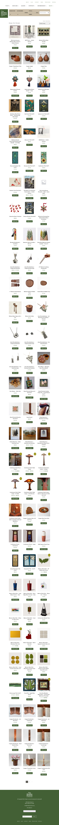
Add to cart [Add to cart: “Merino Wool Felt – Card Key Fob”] (29, 624)
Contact (37, 2)
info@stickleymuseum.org (29, 805)
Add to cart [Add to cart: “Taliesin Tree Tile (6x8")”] (15, 195)
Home (44, 21)
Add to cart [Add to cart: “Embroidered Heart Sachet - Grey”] (29, 95)
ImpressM (40, 799)
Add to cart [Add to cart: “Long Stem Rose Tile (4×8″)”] (15, 575)
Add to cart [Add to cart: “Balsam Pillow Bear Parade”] (43, 46)
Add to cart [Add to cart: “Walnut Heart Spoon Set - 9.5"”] (15, 322)
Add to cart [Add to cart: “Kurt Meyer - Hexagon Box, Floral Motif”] (43, 372)
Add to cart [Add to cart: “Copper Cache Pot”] (15, 773)
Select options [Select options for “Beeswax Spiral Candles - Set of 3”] (29, 248)
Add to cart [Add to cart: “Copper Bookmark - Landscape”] (43, 749)
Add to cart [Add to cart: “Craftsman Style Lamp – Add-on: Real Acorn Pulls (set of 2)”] (43, 499)
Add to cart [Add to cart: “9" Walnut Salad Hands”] (15, 296)
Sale (37, 12)
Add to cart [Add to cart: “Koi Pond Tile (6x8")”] (29, 118)
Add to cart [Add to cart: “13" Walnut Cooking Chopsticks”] (43, 273)
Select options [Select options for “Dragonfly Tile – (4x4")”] (29, 573)
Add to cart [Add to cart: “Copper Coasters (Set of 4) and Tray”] (29, 524)
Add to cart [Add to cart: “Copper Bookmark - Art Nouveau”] (43, 725)
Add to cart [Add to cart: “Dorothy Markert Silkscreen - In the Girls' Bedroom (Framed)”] (43, 700)
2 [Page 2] (29, 781)
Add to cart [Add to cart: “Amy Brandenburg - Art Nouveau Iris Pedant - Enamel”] (43, 323)
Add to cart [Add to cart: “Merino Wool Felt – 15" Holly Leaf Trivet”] (43, 575)
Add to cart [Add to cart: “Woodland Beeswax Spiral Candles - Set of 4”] (43, 248)
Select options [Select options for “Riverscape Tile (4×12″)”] (15, 698)
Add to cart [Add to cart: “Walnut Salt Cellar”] (29, 320)
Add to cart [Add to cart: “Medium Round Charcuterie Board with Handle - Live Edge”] (15, 147)
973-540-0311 (29, 807)
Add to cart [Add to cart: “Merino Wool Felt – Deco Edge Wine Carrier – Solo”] (29, 599)
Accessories (20, 10)
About (27, 2)
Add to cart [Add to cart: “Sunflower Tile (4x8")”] (43, 170)
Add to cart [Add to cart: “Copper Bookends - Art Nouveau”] (15, 725)
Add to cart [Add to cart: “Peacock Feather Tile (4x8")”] (15, 172)
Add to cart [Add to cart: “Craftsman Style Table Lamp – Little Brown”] (29, 498)
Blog (32, 2)
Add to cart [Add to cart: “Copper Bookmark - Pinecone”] (29, 749)
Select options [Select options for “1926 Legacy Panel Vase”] (44, 549)
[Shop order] (44, 23)
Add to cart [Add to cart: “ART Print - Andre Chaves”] (29, 46)
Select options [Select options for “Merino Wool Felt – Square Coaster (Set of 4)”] (44, 648)
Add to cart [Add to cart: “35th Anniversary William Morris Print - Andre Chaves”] (15, 47)
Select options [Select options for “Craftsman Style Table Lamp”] (29, 474)
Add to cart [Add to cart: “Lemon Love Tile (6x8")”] (43, 118)
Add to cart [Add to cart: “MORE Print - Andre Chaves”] (43, 146)
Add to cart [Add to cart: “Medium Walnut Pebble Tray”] (29, 297)
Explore (15, 5)
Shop (50, 5)
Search (34, 816)
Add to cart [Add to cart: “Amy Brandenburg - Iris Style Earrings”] (15, 372)
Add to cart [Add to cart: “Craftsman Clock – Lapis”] (29, 549)
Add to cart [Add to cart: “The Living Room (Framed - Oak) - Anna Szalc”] (43, 198)
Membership (41, 5)
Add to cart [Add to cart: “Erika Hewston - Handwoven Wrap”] (43, 423)
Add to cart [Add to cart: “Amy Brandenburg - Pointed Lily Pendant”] (29, 372)
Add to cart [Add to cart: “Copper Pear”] (43, 71)
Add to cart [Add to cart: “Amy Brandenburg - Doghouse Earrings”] (29, 273)
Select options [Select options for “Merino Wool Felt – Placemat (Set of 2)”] (15, 648)
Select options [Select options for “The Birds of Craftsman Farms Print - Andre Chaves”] (29, 198)
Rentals (54, 2)
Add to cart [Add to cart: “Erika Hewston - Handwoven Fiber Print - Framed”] (43, 449)
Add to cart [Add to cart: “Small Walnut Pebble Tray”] (43, 296)
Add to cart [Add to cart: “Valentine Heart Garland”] (15, 221)
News (42, 2)
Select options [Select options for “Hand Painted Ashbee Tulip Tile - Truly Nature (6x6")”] (44, 398)
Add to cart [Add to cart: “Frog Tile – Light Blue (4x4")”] (29, 699)
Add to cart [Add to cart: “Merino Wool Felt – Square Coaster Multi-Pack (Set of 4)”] (43, 674)
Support (31, 5)
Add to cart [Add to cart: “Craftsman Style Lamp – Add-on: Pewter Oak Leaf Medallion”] (15, 525)
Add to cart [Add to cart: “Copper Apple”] (29, 71)
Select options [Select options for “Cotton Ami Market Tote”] (44, 622)
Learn (23, 5)
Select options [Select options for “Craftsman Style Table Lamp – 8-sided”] (15, 498)
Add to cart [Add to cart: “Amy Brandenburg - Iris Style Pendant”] (43, 348)
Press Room (47, 2)
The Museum (4, 13)
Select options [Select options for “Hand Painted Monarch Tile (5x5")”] (29, 397)
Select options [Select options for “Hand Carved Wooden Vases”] (44, 95)
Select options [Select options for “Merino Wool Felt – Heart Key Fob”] (29, 648)
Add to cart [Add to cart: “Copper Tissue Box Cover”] (29, 773)
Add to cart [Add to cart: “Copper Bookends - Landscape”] (29, 725)
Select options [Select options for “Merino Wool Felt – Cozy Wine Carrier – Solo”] (15, 599)
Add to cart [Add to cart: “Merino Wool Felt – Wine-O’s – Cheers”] (43, 599)
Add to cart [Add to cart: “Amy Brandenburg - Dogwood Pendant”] (15, 348)
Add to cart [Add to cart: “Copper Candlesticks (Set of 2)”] (43, 774)
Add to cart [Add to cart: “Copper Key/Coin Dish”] (43, 523)
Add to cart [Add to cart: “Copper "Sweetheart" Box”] (15, 71)
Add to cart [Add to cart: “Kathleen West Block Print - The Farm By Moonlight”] (15, 121)
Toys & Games (30, 12)
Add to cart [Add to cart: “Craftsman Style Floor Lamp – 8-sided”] (43, 474)
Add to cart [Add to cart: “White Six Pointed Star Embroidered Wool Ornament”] (43, 224)
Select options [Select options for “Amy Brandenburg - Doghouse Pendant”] (15, 273)
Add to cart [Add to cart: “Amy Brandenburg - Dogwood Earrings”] (29, 348)
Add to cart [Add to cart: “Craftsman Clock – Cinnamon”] (15, 550)
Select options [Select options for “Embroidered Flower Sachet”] (15, 95)
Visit (7, 5)
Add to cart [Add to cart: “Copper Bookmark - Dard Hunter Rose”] (15, 749)
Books (26, 12)
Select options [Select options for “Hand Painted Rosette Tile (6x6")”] (15, 423)
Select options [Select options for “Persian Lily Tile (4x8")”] (29, 170)
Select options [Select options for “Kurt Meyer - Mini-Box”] (15, 396)
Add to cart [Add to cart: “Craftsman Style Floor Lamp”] (15, 474)
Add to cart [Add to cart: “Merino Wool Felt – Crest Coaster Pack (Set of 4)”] (15, 673)
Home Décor (12, 10)
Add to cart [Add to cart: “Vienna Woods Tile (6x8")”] (29, 221)
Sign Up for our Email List (29, 811)
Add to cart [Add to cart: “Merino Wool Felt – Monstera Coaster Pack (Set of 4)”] (29, 674)
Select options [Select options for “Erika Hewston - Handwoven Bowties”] (29, 448)
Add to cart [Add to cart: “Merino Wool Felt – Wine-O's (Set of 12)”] (15, 624)
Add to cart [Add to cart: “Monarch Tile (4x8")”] (29, 144)
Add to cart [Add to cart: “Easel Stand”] (29, 422)
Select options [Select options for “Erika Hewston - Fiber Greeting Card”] (15, 448)
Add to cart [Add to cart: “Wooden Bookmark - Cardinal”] (15, 248)
